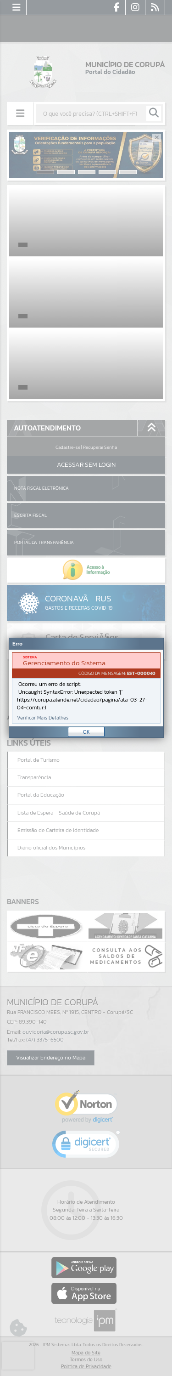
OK (86, 732)
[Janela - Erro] (86, 688)
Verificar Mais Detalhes (42, 717)
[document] (86, 688)
